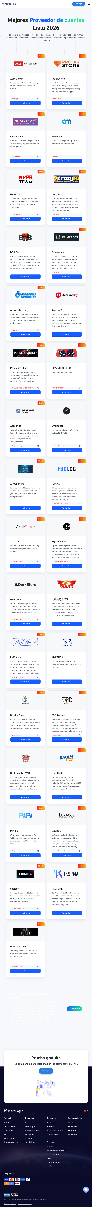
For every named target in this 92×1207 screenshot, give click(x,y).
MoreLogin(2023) (54, 1134)
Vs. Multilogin (29, 1134)
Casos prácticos (9, 1130)
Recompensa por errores (11, 1142)
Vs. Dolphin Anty (30, 1142)
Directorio (50, 1147)
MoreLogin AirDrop (10, 1127)
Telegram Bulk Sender (53, 1162)
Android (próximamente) (56, 1130)
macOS (51, 1127)
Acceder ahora (25, 103)
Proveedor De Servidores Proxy (56, 1150)
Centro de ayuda (30, 1127)
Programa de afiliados (32, 1130)
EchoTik (49, 1166)
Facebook (73, 1127)
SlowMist (49, 1158)
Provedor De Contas (53, 1154)
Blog (26, 1123)
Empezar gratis (46, 1067)
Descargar (78, 4)
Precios (6, 1134)
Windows (52, 1123)
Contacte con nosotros (11, 1123)
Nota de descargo (9, 1138)
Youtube (73, 1130)
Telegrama (73, 1134)
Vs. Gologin (28, 1138)
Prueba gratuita (74, 1009)
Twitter (72, 1123)
